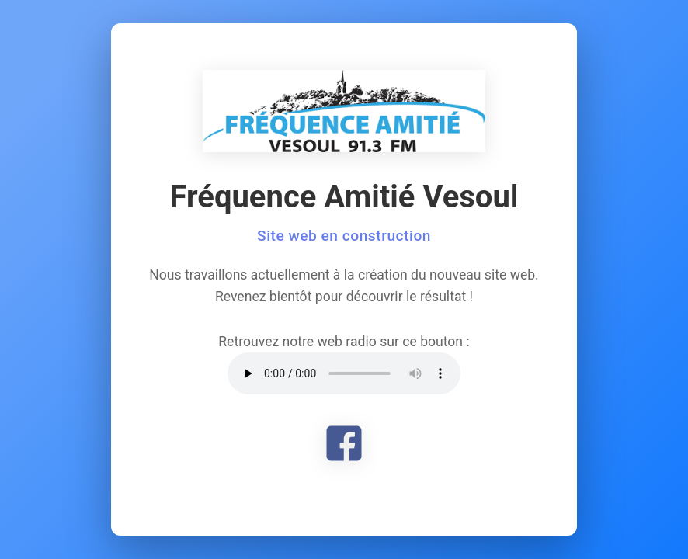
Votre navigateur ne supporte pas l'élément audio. (344, 373)
